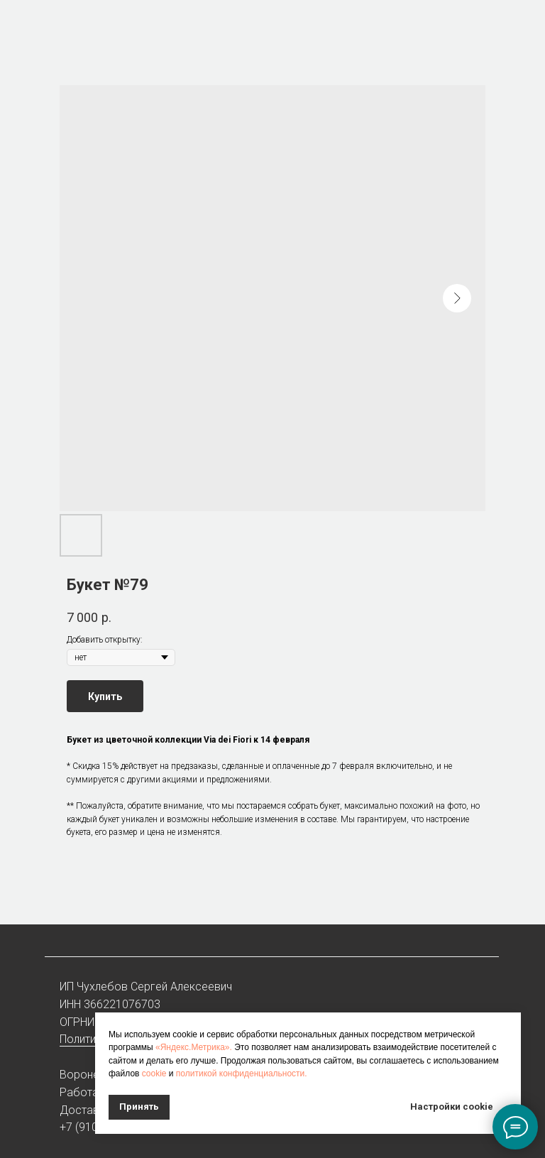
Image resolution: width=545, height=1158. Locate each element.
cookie (154, 1073)
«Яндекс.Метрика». (193, 1047)
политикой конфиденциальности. (241, 1073)
